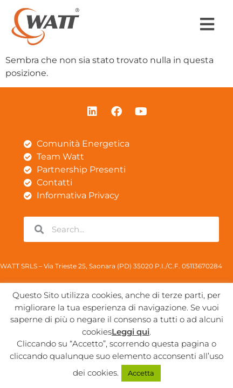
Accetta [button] (141, 373)
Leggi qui (130, 332)
